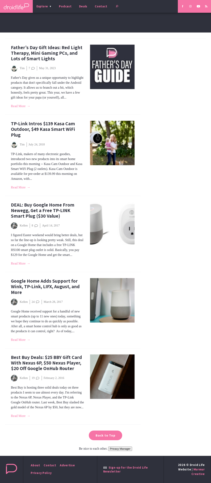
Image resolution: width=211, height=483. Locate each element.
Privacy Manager (120, 448)
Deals (83, 6)
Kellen (19, 225)
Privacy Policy (41, 473)
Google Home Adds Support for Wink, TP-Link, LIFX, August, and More (45, 286)
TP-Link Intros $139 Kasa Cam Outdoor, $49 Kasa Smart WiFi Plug (43, 129)
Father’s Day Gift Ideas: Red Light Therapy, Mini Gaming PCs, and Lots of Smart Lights (46, 53)
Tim (18, 68)
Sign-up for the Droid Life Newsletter (125, 469)
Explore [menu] (42, 6)
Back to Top (105, 435)
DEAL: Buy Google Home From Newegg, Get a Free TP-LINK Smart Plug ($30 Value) (42, 210)
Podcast (65, 6)
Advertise (67, 465)
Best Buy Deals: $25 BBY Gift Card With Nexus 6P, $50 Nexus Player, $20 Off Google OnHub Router (46, 363)
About (35, 465)
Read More (18, 106)
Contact (101, 6)
